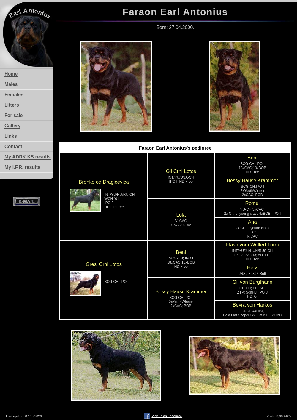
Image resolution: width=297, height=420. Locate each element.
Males (11, 84)
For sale (13, 115)
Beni (252, 158)
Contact (13, 146)
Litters (11, 105)
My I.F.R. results (22, 167)
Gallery (12, 125)
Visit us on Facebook (163, 416)
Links (10, 136)
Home (11, 73)
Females (13, 94)
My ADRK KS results (27, 156)
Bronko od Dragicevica (104, 182)
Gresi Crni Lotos (104, 264)
